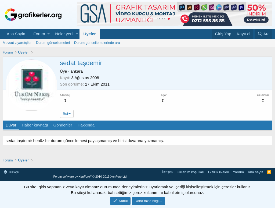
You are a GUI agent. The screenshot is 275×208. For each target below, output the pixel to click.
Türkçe (11, 172)
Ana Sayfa (16, 33)
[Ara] (263, 34)
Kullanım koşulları (190, 172)
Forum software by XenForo (90, 176)
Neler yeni (64, 33)
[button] (48, 34)
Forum (39, 33)
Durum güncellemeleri (53, 43)
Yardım (238, 172)
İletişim (167, 172)
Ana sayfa (255, 172)
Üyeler (90, 33)
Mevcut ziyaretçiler (17, 43)
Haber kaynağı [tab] (35, 125)
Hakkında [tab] (86, 125)
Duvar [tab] (11, 125)
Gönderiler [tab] (62, 125)
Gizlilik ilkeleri (218, 172)
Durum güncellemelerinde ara (97, 43)
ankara (76, 71)
